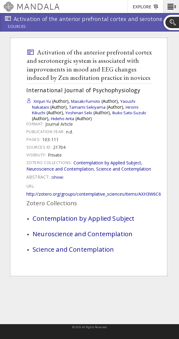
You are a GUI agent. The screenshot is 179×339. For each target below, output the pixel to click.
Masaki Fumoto (85, 101)
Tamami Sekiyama (87, 107)
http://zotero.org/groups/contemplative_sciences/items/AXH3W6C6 (93, 194)
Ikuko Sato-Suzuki (129, 112)
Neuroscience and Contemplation (60, 169)
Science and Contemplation (123, 169)
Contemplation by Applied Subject (107, 163)
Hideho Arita (62, 118)
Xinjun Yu (42, 101)
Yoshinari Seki (78, 112)
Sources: (17, 27)
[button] (171, 6)
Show (57, 177)
